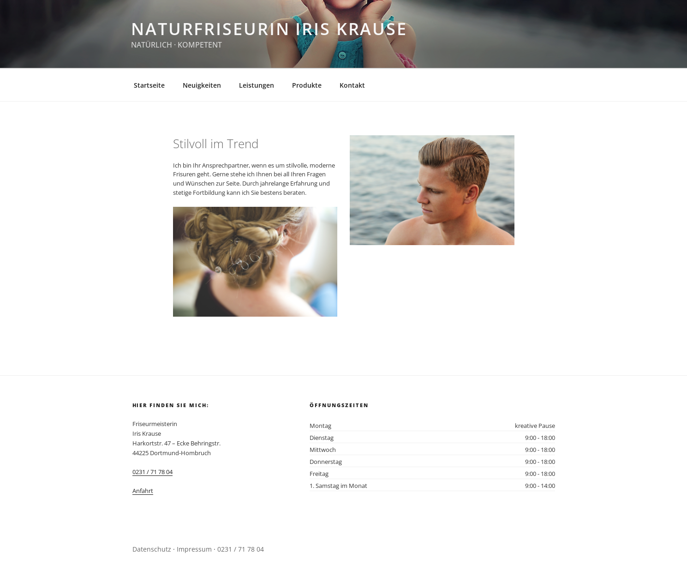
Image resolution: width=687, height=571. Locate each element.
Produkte (307, 85)
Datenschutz (151, 549)
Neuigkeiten (202, 85)
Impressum (194, 549)
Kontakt (352, 85)
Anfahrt (142, 491)
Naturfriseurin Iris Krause (269, 29)
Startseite (149, 85)
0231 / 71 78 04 (152, 472)
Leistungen (256, 85)
